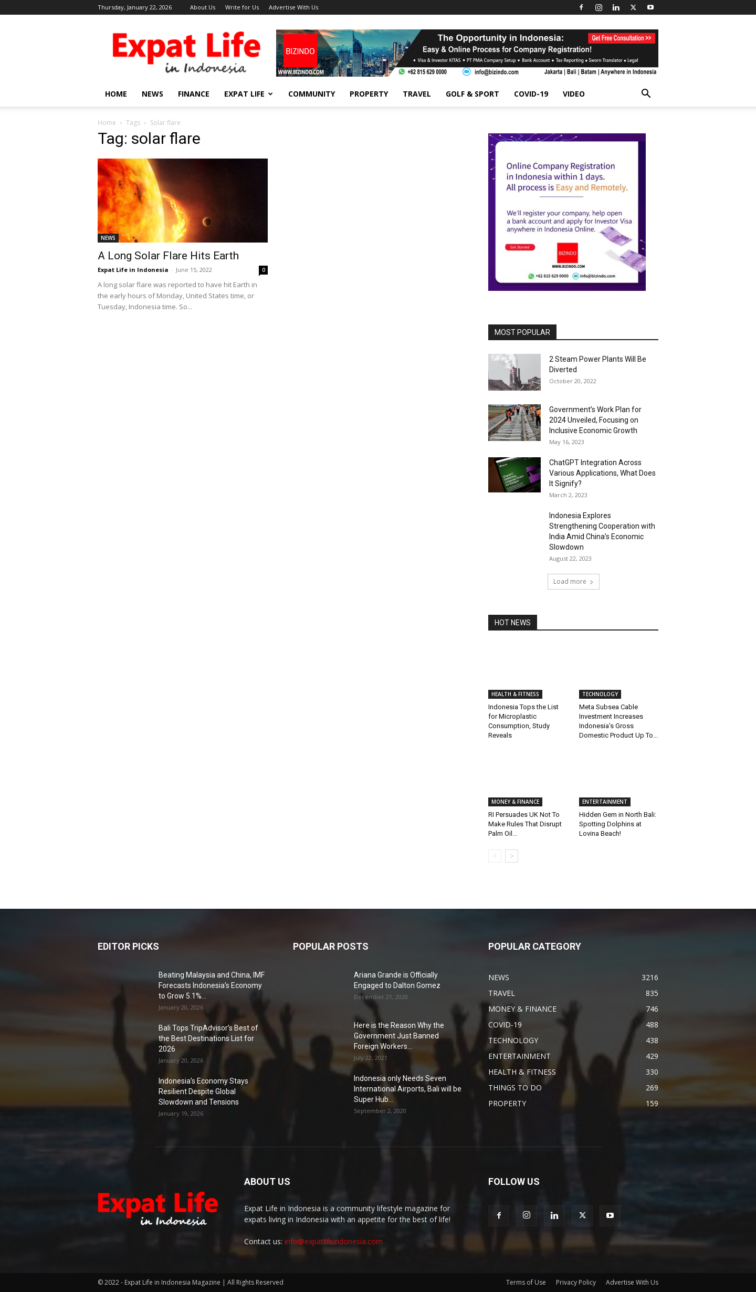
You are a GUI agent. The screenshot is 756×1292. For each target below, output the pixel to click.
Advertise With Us (293, 7)
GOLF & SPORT (472, 94)
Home (107, 122)
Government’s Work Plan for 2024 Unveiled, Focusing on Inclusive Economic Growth (595, 420)
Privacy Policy (576, 1282)
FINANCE (193, 94)
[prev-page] (494, 856)
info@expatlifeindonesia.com (334, 1241)
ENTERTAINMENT (604, 801)
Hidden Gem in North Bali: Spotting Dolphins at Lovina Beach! (617, 824)
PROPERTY (369, 94)
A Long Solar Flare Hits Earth (168, 255)
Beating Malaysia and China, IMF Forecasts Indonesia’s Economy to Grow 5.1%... (212, 985)
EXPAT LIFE (248, 94)
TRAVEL (417, 94)
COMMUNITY (311, 94)
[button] (645, 95)
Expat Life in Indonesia (133, 270)
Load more (573, 581)
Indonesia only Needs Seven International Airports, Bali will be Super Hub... (407, 1089)
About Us (202, 7)
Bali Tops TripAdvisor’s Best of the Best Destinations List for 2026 (208, 1038)
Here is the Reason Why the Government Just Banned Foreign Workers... (399, 1036)
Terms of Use (526, 1282)
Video (574, 94)
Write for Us (242, 7)
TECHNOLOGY (600, 694)
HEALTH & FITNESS (515, 694)
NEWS (152, 94)
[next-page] (511, 856)
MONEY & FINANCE (515, 801)
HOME (116, 94)
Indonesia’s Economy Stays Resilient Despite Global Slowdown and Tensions (203, 1091)
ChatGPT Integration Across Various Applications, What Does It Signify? (602, 473)
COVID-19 (531, 94)
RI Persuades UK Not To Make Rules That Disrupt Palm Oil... (525, 824)
